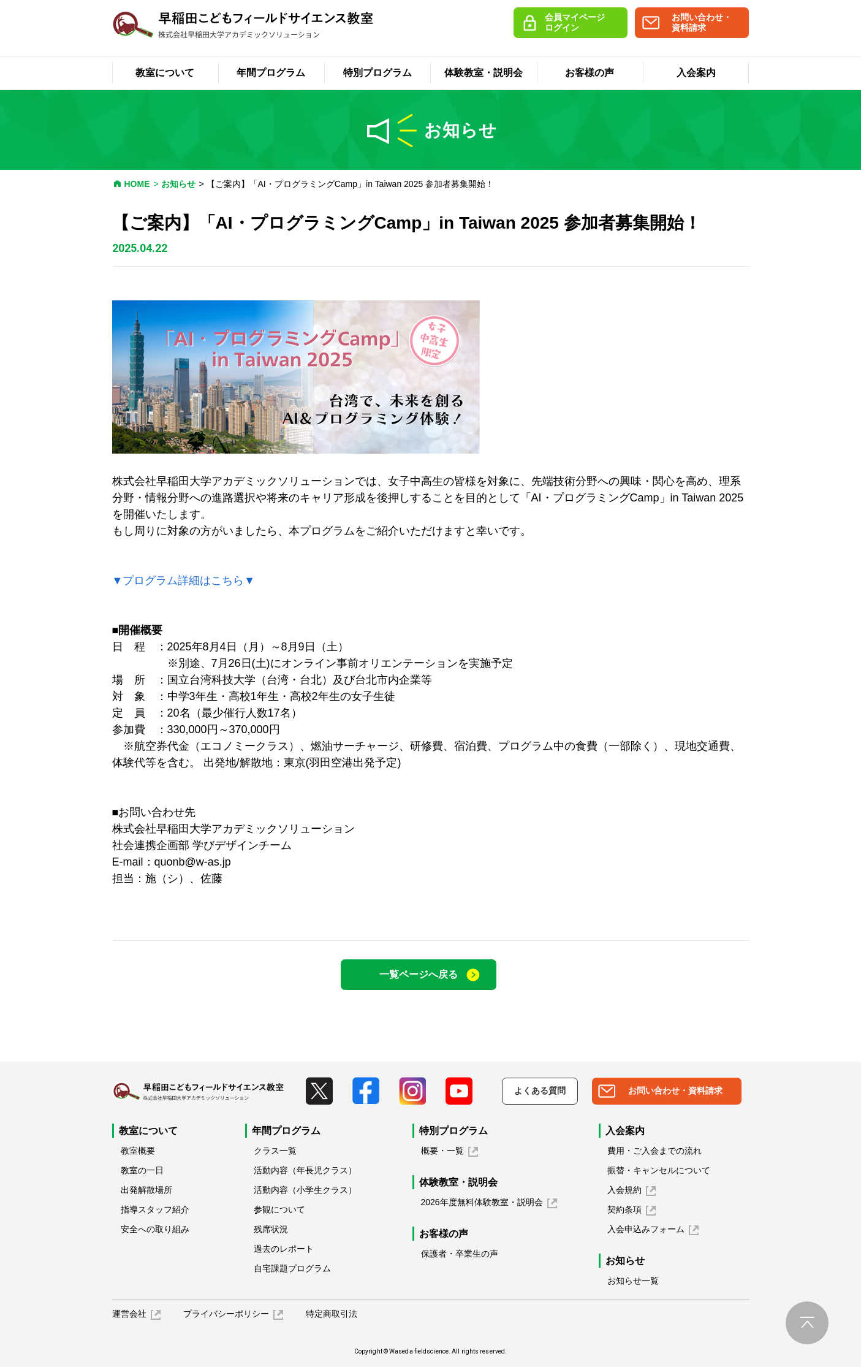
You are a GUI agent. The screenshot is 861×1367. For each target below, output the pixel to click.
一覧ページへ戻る (418, 974)
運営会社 (129, 1314)
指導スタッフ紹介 (155, 1209)
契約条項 (624, 1209)
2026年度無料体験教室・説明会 (482, 1202)
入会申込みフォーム (646, 1229)
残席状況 (271, 1229)
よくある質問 (540, 1090)
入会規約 (624, 1190)
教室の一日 (142, 1170)
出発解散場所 (146, 1190)
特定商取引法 (331, 1314)
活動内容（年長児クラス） (305, 1170)
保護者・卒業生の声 (459, 1253)
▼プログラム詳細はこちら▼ (184, 580)
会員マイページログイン (575, 22)
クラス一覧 (275, 1151)
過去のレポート (284, 1249)
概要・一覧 (442, 1151)
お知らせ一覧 (633, 1280)
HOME (137, 184)
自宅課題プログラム (292, 1268)
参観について (279, 1209)
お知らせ (178, 184)
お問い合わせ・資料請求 (702, 22)
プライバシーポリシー (226, 1314)
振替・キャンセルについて (658, 1170)
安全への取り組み (155, 1229)
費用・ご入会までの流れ (654, 1151)
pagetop (807, 1322)
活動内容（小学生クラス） (305, 1190)
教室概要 (138, 1151)
